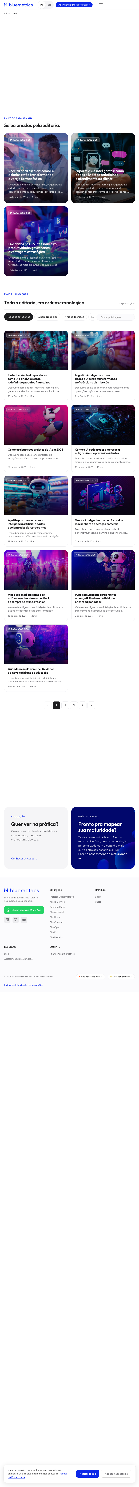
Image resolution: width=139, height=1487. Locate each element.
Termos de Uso (35, 985)
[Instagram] (16, 920)
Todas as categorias (18, 316)
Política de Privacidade (15, 985)
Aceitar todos (88, 1473)
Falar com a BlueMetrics (62, 953)
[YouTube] (24, 920)
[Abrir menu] (100, 5)
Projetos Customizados (62, 896)
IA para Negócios (47, 316)
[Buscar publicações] (116, 317)
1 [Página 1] (56, 705)
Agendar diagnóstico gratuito (74, 4)
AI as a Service (57, 901)
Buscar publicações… (116, 317)
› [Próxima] (91, 705)
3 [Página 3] (74, 705)
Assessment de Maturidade (18, 958)
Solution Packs (57, 907)
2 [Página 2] (65, 705)
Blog (6, 953)
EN (49, 4)
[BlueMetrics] (18, 4)
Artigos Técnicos (74, 316)
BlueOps (54, 927)
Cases (98, 901)
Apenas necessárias (116, 1473)
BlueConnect (56, 922)
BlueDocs (55, 917)
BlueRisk (54, 932)
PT (41, 4)
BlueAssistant (57, 912)
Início (7, 13)
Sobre (98, 896)
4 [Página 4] (82, 705)
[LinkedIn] (7, 920)
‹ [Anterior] (47, 705)
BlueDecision (56, 937)
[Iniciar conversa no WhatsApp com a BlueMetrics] (24, 910)
